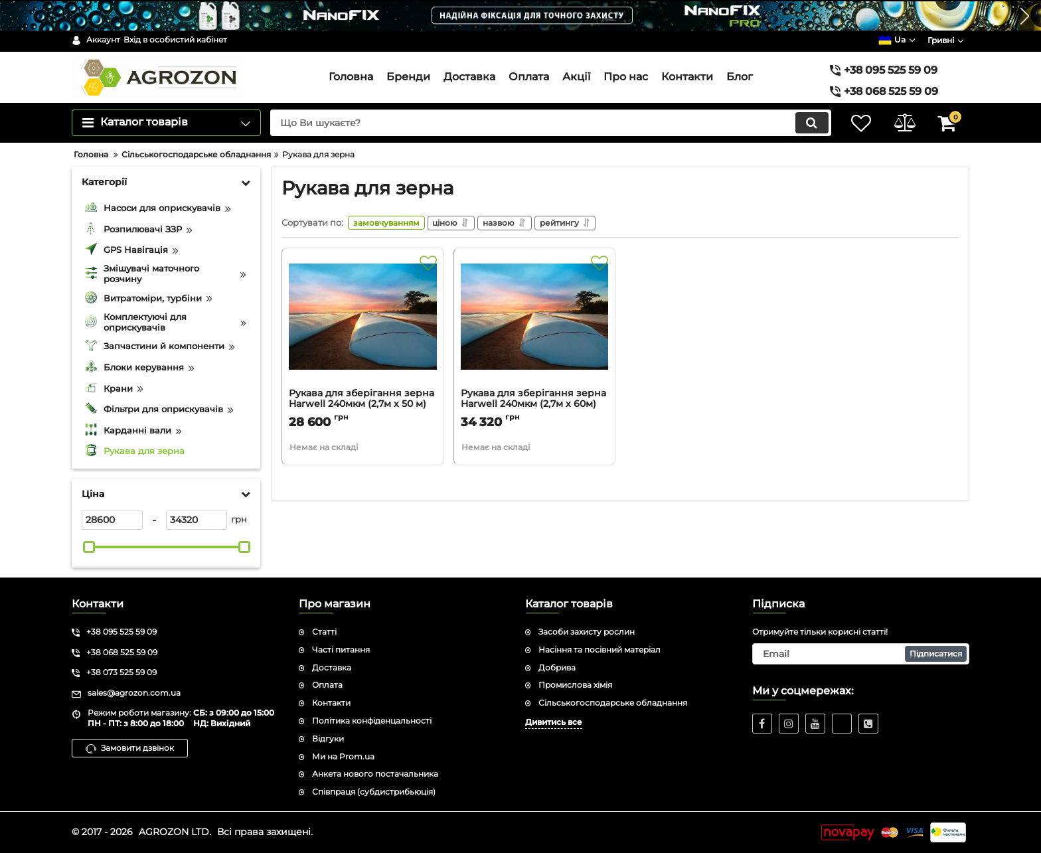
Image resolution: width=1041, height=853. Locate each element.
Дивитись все (553, 722)
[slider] (89, 547)
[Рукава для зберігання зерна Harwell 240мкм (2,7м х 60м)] (535, 323)
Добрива (557, 667)
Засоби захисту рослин (586, 632)
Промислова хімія (575, 685)
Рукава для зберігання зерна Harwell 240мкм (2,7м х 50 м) (361, 401)
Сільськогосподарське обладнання (612, 703)
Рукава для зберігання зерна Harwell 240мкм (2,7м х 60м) (533, 401)
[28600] (112, 520)
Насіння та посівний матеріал (599, 650)
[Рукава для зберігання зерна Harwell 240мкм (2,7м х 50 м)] (363, 323)
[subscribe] (861, 653)
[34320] (196, 520)
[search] (545, 123)
